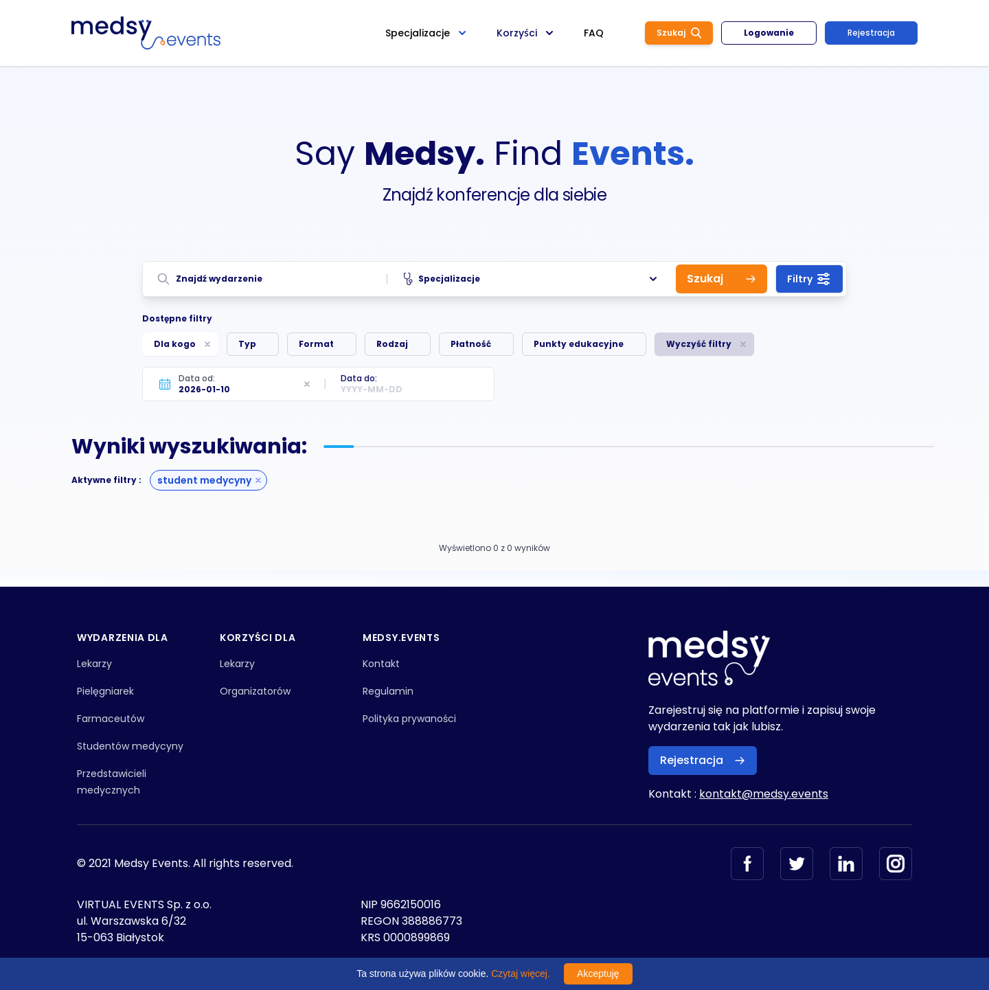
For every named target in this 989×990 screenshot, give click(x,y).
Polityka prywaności (409, 718)
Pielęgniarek (105, 691)
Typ (247, 344)
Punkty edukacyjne (579, 344)
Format (316, 344)
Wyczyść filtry (698, 344)
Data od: (197, 378)
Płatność (471, 344)
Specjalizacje (532, 279)
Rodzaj (392, 344)
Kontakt (381, 664)
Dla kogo (175, 344)
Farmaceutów (110, 718)
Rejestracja (871, 32)
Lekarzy (94, 664)
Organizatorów (255, 691)
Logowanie (769, 32)
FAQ (594, 33)
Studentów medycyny (130, 746)
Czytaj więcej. (520, 973)
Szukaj (679, 32)
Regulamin (388, 691)
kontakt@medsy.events (763, 794)
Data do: (359, 378)
